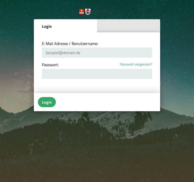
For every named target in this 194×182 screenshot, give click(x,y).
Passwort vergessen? (136, 64)
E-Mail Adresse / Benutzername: (70, 43)
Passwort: (50, 65)
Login (47, 26)
